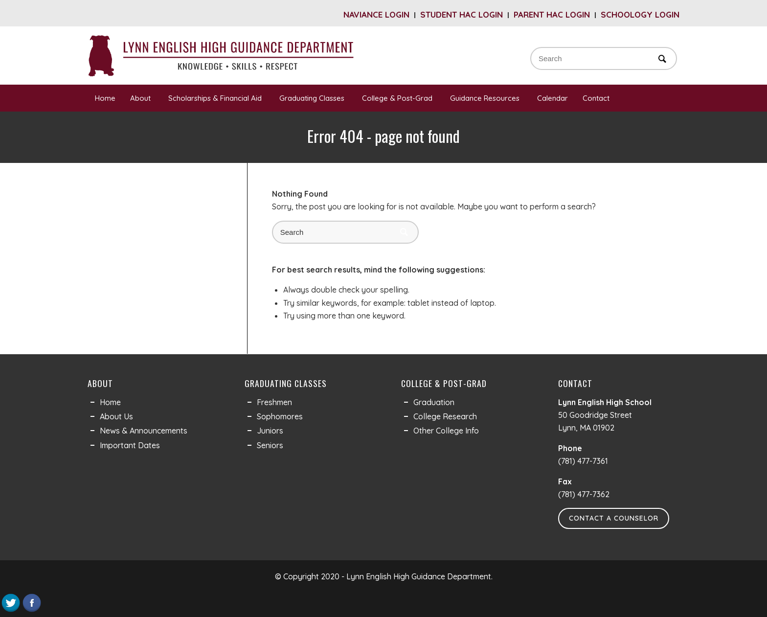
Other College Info (446, 430)
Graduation (433, 402)
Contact (597, 98)
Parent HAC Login (552, 14)
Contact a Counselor (613, 518)
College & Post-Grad (398, 98)
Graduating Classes (313, 98)
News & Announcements (143, 430)
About (142, 98)
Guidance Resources (486, 98)
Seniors (270, 445)
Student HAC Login (461, 14)
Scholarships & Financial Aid (216, 98)
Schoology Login (640, 14)
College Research (445, 416)
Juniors (270, 430)
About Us (116, 416)
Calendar (552, 98)
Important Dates (130, 445)
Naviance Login (376, 14)
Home (105, 98)
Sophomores (280, 416)
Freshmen (274, 402)
